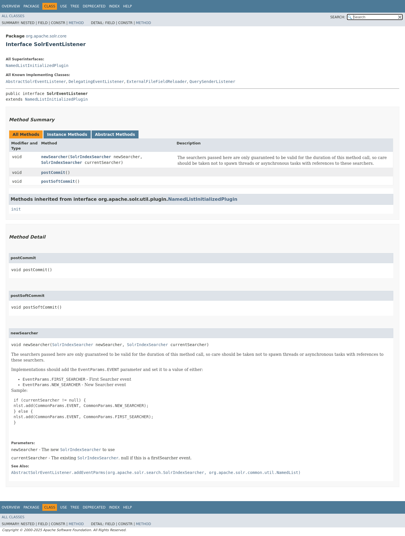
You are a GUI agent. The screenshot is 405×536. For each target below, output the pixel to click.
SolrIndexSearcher (90, 156)
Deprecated (94, 6)
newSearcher (54, 156)
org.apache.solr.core (46, 36)
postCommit (53, 172)
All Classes (13, 16)
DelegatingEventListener (96, 81)
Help (127, 6)
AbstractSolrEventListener (36, 81)
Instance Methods (67, 134)
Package (31, 6)
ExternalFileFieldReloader (157, 81)
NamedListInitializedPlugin (37, 65)
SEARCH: (337, 17)
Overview (11, 6)
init (16, 209)
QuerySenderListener (212, 81)
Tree (74, 6)
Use (63, 6)
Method (76, 23)
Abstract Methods (115, 134)
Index (114, 6)
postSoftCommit (58, 181)
